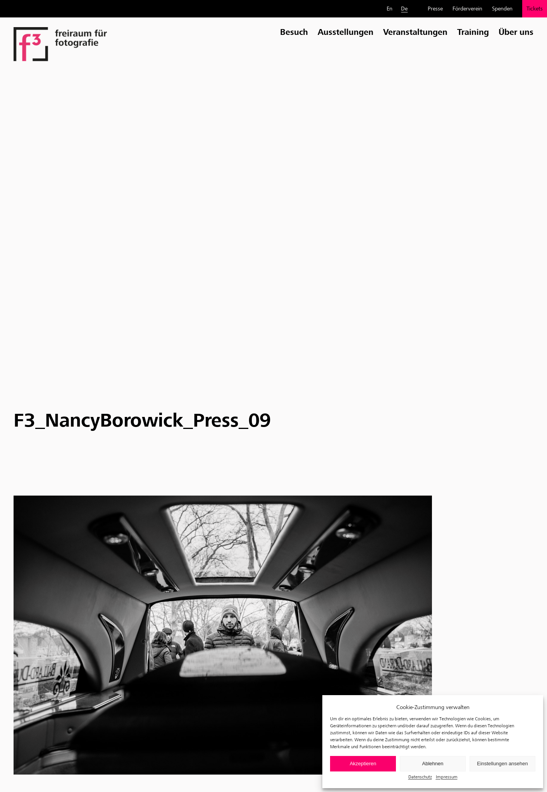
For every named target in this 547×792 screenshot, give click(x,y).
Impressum (447, 777)
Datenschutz (420, 777)
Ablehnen (433, 763)
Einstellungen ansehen (502, 763)
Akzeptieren (363, 763)
